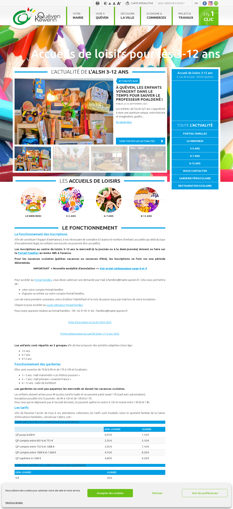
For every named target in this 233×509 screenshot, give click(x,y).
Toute (195, 125)
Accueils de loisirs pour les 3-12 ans (125, 53)
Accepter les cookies (110, 493)
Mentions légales (14, 503)
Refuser (157, 493)
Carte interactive (142, 3)
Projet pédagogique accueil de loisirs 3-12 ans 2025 (90, 333)
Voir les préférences (205, 493)
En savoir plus (124, 122)
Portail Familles (28, 253)
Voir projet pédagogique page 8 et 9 (123, 268)
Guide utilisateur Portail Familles (65, 304)
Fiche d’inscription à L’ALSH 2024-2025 (90, 322)
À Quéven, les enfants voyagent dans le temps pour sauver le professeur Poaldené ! (139, 93)
